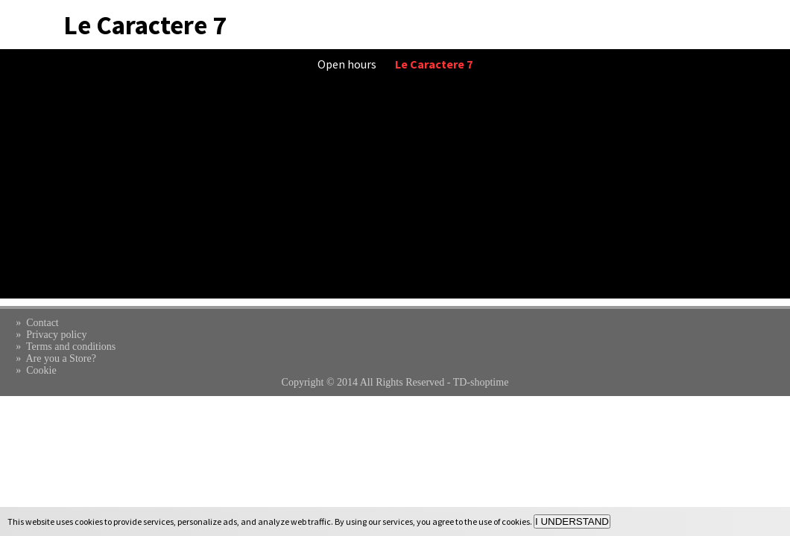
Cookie (41, 370)
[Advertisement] (395, 194)
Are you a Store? (60, 358)
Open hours (346, 64)
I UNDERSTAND (572, 521)
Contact (42, 322)
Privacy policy (56, 334)
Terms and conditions (71, 346)
